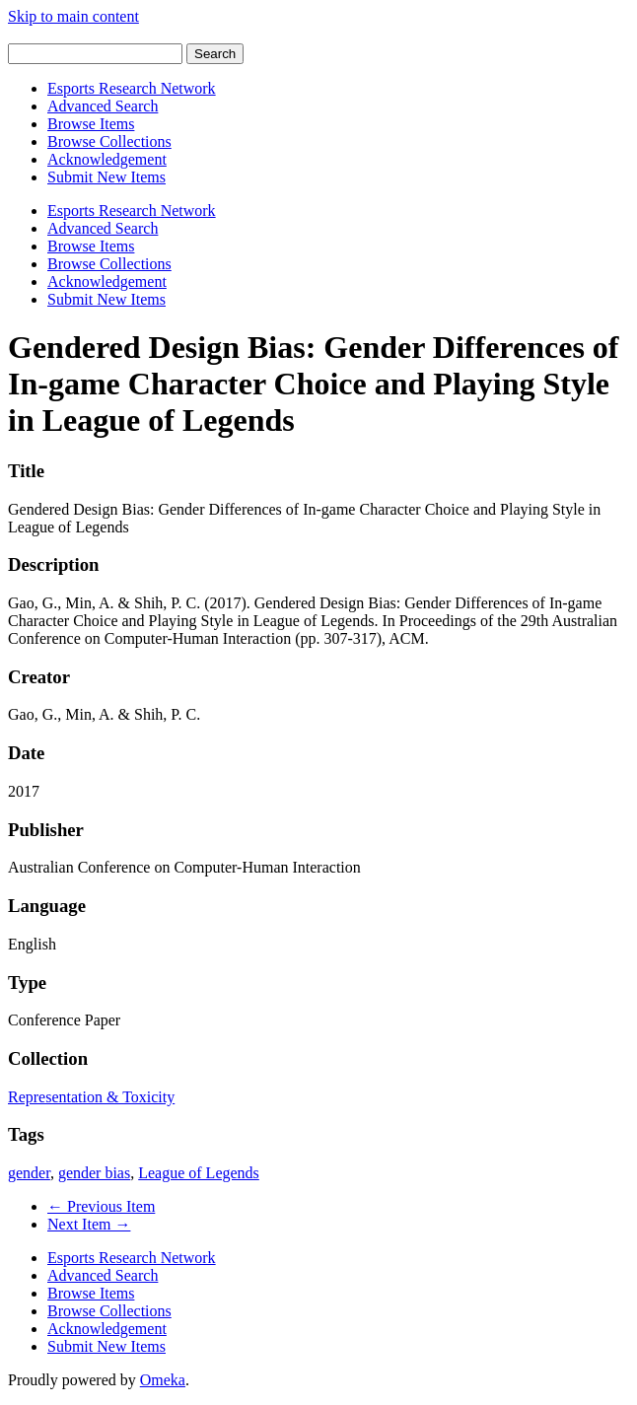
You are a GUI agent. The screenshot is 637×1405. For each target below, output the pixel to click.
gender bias (94, 1172)
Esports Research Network (131, 88)
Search (215, 53)
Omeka (162, 1379)
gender (29, 1172)
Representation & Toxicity (91, 1097)
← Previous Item (101, 1206)
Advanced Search (102, 106)
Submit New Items (106, 177)
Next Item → (88, 1224)
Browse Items (90, 123)
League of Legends (198, 1172)
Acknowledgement (107, 159)
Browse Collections (109, 141)
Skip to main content (73, 16)
